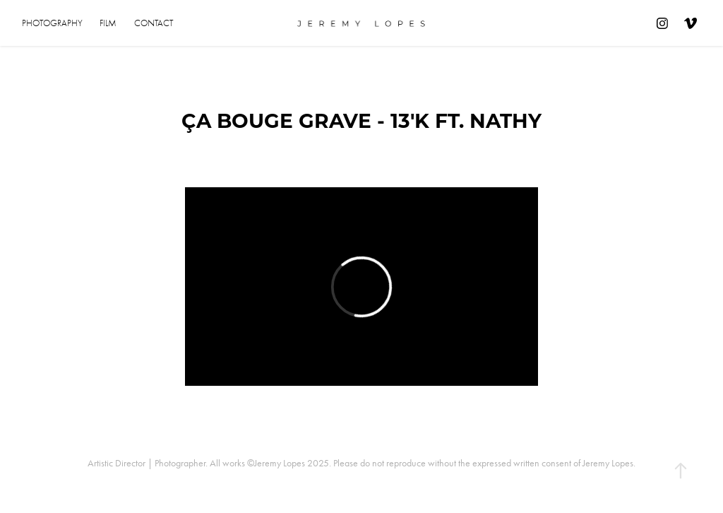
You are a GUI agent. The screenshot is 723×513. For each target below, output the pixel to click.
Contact (153, 23)
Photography (52, 23)
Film (108, 23)
